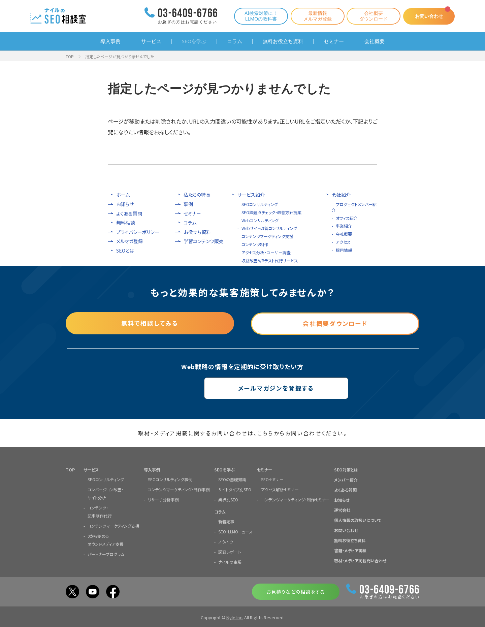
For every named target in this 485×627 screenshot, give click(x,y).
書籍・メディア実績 (350, 550)
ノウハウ (225, 541)
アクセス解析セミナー (280, 489)
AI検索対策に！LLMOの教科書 (258, 16)
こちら (265, 433)
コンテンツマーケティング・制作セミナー (295, 499)
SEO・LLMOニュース (235, 531)
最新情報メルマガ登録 (315, 16)
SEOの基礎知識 (232, 479)
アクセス (343, 242)
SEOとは (125, 251)
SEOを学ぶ (194, 41)
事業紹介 (344, 226)
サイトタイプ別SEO (234, 489)
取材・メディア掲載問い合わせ (360, 560)
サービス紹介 (251, 195)
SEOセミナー (272, 479)
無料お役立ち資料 (283, 41)
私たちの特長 (197, 195)
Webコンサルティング (260, 220)
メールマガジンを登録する (242, 388)
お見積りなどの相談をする (295, 591)
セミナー (334, 41)
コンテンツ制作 (254, 244)
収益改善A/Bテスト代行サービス (269, 260)
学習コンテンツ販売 (204, 241)
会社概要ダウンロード (371, 16)
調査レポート (229, 551)
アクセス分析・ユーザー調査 (266, 252)
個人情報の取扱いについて (357, 520)
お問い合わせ (428, 16)
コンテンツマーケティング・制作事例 (179, 489)
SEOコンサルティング (259, 204)
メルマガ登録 (129, 241)
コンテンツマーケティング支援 (267, 236)
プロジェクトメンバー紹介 (354, 207)
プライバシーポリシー (137, 232)
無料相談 (125, 223)
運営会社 (342, 510)
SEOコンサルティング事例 (170, 479)
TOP (70, 56)
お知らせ (125, 204)
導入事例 (110, 41)
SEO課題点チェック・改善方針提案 (271, 212)
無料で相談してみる (150, 323)
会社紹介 (341, 195)
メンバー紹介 (346, 479)
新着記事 (226, 521)
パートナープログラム (106, 554)
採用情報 (344, 250)
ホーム (123, 195)
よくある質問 (129, 213)
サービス (151, 41)
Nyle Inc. (234, 617)
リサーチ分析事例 (163, 499)
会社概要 (374, 41)
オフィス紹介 (347, 218)
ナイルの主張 (229, 561)
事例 (188, 204)
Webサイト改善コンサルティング (269, 228)
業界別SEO (228, 499)
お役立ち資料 (197, 232)
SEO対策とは (346, 469)
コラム (234, 41)
